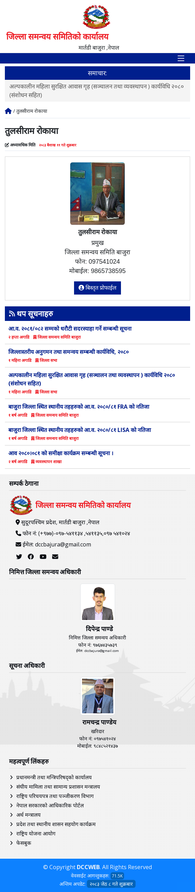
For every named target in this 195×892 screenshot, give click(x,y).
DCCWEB (88, 867)
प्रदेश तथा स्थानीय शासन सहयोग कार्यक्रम (56, 824)
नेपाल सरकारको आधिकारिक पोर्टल (50, 805)
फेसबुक (23, 842)
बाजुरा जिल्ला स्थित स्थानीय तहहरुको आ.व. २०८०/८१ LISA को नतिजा (79, 430)
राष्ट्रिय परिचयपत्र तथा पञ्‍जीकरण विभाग (55, 795)
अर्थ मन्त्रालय (28, 814)
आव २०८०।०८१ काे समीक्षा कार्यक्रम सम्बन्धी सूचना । (60, 453)
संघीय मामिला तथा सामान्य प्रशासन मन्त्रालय (58, 786)
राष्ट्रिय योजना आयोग (35, 833)
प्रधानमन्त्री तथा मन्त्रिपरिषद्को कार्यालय (54, 777)
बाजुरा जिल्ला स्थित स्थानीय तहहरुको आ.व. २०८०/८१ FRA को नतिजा (78, 406)
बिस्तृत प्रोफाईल (98, 288)
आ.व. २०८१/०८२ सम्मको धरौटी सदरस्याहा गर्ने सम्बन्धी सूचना (69, 328)
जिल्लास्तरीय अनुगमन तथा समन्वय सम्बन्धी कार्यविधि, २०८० (68, 352)
